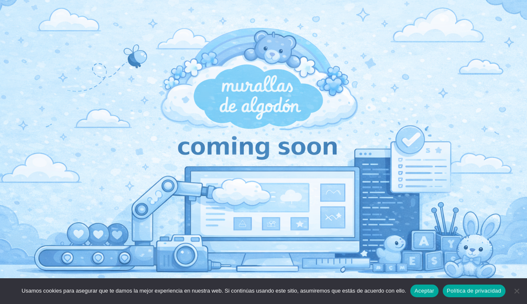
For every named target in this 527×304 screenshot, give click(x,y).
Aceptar (424, 291)
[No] (516, 291)
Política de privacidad (474, 291)
